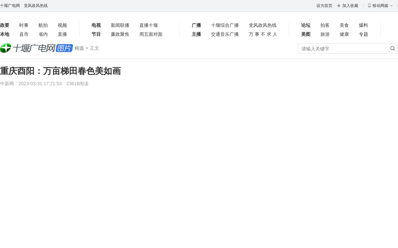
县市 (24, 34)
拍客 (325, 25)
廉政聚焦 (120, 34)
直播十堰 (148, 25)
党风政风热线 (36, 5)
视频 (62, 25)
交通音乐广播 (225, 34)
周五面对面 (151, 34)
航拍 (43, 25)
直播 (62, 34)
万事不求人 (263, 34)
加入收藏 (347, 5)
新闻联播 (120, 25)
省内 (43, 34)
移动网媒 (380, 5)
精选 (79, 48)
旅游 (325, 34)
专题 (363, 34)
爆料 (363, 25)
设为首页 (324, 5)
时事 (24, 25)
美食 (344, 25)
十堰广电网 (10, 5)
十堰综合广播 (225, 25)
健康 (344, 34)
